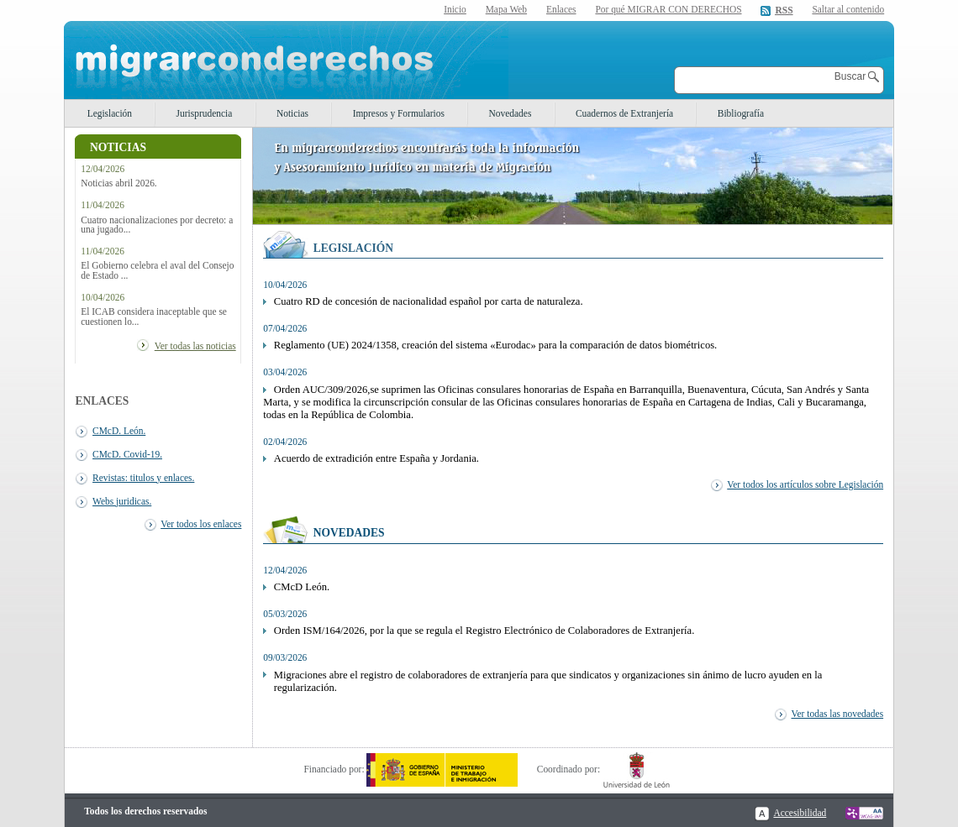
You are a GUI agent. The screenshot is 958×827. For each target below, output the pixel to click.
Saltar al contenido (848, 9)
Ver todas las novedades (838, 714)
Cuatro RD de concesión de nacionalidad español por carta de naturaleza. (428, 301)
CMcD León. (301, 587)
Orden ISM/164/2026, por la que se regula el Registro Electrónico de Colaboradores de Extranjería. (484, 630)
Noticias (292, 113)
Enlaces (561, 9)
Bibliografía (741, 113)
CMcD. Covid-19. (127, 454)
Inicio (455, 9)
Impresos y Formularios (399, 113)
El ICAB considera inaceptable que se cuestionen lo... (154, 316)
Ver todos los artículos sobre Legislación (805, 484)
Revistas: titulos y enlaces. (143, 478)
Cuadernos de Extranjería (624, 113)
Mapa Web (506, 9)
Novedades (510, 113)
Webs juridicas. (121, 501)
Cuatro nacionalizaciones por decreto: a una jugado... (157, 225)
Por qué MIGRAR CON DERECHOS (668, 9)
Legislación (109, 113)
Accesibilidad (799, 813)
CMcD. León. (118, 431)
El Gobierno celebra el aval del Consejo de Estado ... (157, 270)
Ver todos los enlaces (201, 524)
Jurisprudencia (204, 113)
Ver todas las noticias (195, 346)
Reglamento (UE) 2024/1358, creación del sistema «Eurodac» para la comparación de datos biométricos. (495, 345)
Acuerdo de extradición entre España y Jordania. (376, 458)
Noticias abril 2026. (119, 183)
